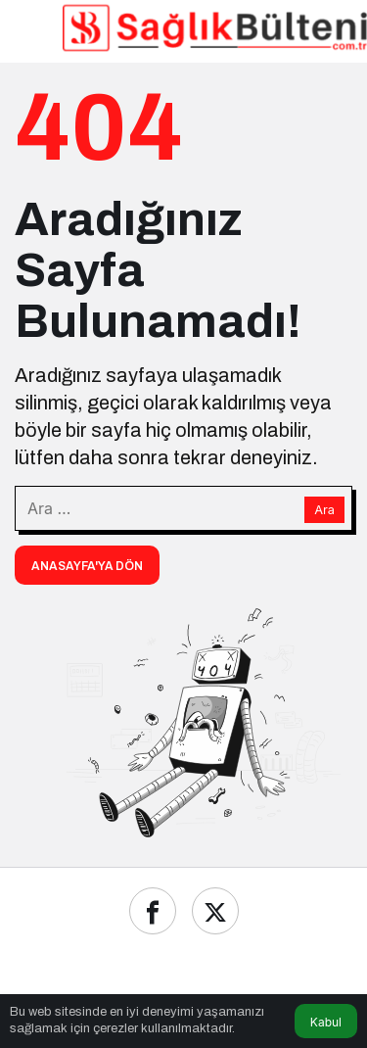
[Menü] (31, 27)
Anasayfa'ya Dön (87, 566)
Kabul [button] (326, 1022)
